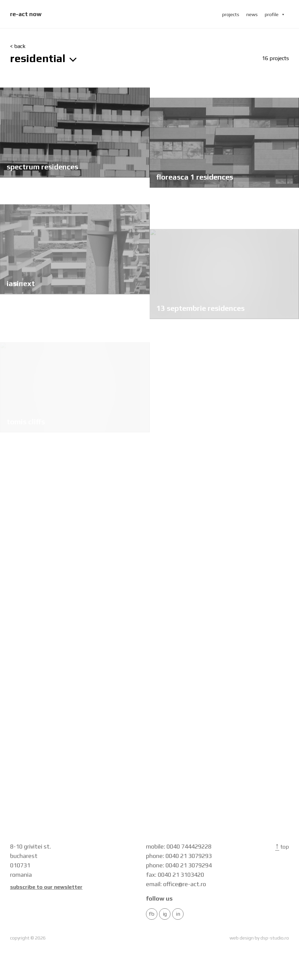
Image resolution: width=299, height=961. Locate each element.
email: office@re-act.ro (176, 883)
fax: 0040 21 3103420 (175, 874)
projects (230, 14)
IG (165, 914)
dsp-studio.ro (274, 938)
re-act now (26, 13)
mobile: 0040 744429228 (178, 846)
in (178, 914)
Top (282, 847)
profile (275, 14)
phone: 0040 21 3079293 (179, 855)
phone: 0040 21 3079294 (179, 865)
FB (151, 914)
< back (18, 46)
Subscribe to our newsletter (46, 887)
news (252, 14)
